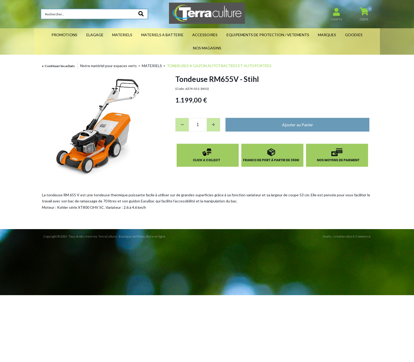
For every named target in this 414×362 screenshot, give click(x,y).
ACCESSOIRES (205, 35)
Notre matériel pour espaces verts (108, 65)
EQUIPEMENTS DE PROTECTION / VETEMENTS (268, 35)
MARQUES (327, 35)
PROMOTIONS (64, 35)
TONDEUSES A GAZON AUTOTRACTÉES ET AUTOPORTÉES (219, 65)
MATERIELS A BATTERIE (162, 35)
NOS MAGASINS (207, 48)
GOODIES (354, 35)
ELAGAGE (94, 35)
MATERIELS (122, 35)
